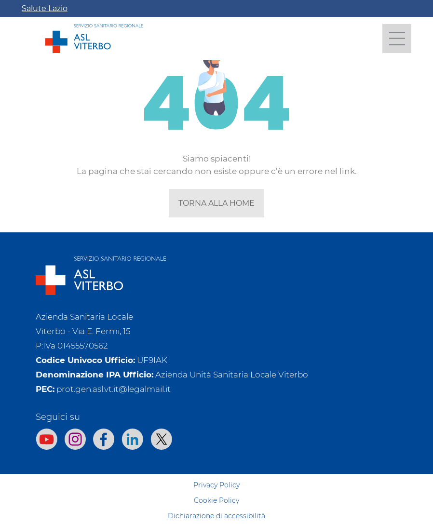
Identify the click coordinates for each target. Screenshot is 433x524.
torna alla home (216, 203)
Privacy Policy (216, 485)
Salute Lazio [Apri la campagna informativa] (45, 8)
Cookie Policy (216, 500)
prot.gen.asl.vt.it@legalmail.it (113, 389)
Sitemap (217, 469)
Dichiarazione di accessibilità (216, 515)
